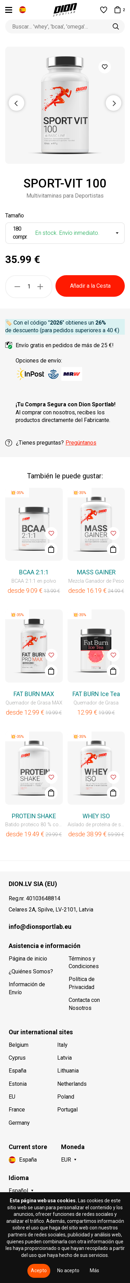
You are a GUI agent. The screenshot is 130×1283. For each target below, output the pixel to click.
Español (18, 1190)
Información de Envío (27, 988)
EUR (66, 1159)
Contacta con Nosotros (84, 1004)
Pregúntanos (81, 442)
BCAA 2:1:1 (34, 572)
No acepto (68, 1270)
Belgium (18, 1045)
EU (12, 1096)
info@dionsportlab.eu (40, 926)
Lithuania (68, 1070)
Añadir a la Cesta (90, 285)
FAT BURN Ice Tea (96, 694)
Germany (19, 1122)
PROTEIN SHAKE (34, 816)
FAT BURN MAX (34, 694)
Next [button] (113, 103)
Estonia (18, 1084)
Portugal (67, 1109)
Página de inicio (28, 958)
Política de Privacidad (82, 983)
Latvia (64, 1057)
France (17, 1109)
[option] (65, 105)
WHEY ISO (96, 816)
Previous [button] (16, 103)
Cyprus (17, 1057)
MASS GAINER (96, 572)
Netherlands (72, 1084)
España (17, 1070)
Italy (62, 1045)
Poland (65, 1096)
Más (94, 1270)
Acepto (39, 1270)
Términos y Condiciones (84, 962)
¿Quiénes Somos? (31, 971)
